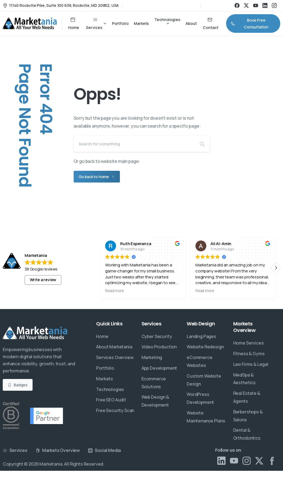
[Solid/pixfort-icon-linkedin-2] (221, 461)
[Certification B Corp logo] (11, 416)
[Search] (134, 144)
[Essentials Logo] (35, 333)
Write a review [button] (43, 279)
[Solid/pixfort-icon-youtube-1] (234, 464)
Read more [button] (114, 290)
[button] (276, 268)
